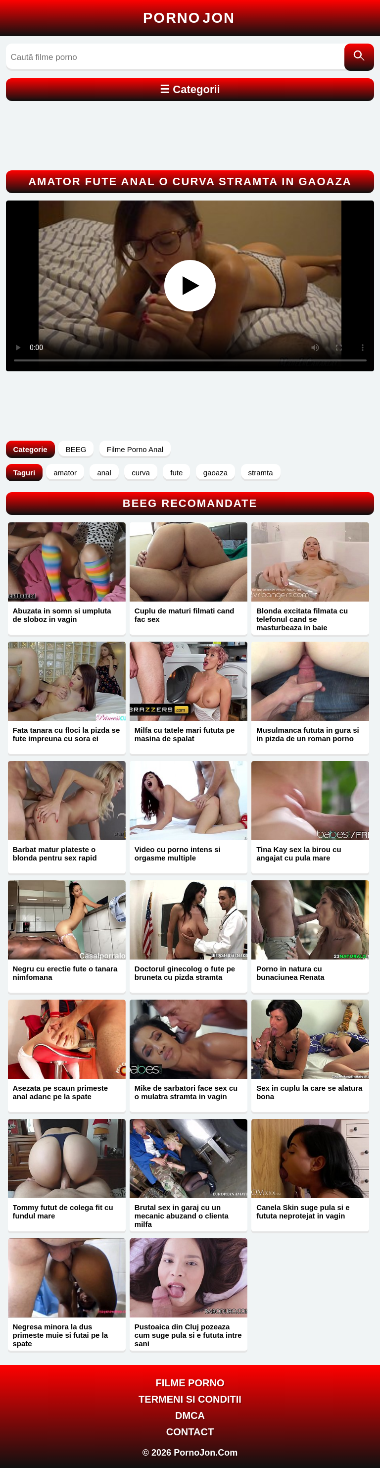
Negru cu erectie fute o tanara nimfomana (65, 972)
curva (141, 472)
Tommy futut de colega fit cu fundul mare (63, 1211)
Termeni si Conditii (190, 1399)
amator (65, 472)
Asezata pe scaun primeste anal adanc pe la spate (60, 1092)
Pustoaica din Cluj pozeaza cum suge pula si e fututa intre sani (188, 1335)
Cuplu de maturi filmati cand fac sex (185, 615)
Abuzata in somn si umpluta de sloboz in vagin (62, 615)
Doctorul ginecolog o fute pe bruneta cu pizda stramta (185, 972)
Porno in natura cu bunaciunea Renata (290, 972)
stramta (260, 472)
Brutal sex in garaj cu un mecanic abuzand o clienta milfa (182, 1215)
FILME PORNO (190, 1382)
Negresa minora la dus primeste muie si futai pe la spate (60, 1335)
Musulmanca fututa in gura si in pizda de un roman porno (307, 734)
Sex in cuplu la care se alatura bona (309, 1092)
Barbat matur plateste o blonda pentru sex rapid (55, 853)
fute (176, 472)
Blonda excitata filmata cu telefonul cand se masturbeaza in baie (302, 619)
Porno (189, 18)
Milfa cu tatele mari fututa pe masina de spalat (185, 734)
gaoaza (215, 472)
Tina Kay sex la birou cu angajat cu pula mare (298, 853)
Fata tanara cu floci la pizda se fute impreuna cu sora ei (66, 734)
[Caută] (359, 57)
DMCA (190, 1415)
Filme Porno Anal (135, 449)
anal (104, 472)
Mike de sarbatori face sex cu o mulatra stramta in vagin (186, 1092)
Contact (190, 1431)
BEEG (76, 449)
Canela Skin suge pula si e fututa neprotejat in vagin (302, 1211)
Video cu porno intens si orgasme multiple (178, 853)
